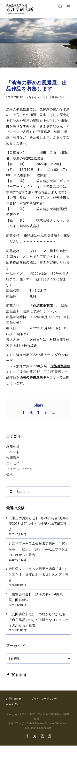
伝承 (9, 474)
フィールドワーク (19, 469)
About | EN (12, 704)
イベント (43, 97)
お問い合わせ (13, 698)
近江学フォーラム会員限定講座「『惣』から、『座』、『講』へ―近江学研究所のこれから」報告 (39, 549)
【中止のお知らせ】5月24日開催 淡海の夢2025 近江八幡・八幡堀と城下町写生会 (39, 523)
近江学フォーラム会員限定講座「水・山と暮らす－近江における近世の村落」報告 (39, 574)
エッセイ (13, 463)
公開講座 (13, 457)
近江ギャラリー (58, 97)
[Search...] (38, 492)
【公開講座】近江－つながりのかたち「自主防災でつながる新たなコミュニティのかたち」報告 (39, 619)
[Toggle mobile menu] (69, 7)
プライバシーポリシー (43, 698)
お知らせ (31, 97)
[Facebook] (8, 675)
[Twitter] (13, 675)
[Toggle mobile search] (60, 7)
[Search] (11, 492)
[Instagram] (18, 675)
